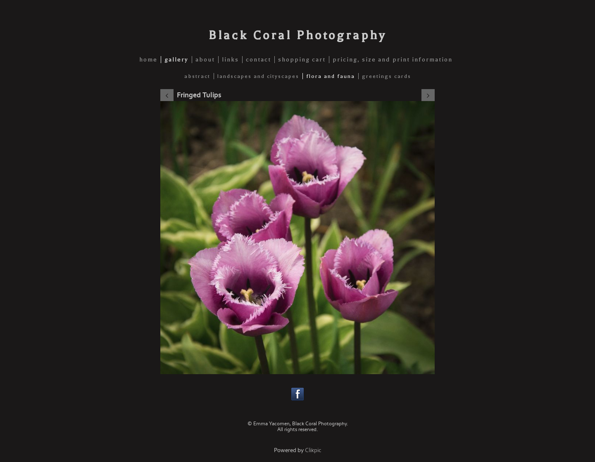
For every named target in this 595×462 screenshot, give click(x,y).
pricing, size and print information (392, 59)
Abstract (197, 76)
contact (258, 59)
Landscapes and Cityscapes (258, 76)
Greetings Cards (386, 76)
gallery (176, 59)
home (148, 59)
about (205, 59)
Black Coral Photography (297, 35)
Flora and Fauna (330, 76)
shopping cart (302, 59)
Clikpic (313, 450)
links (230, 59)
